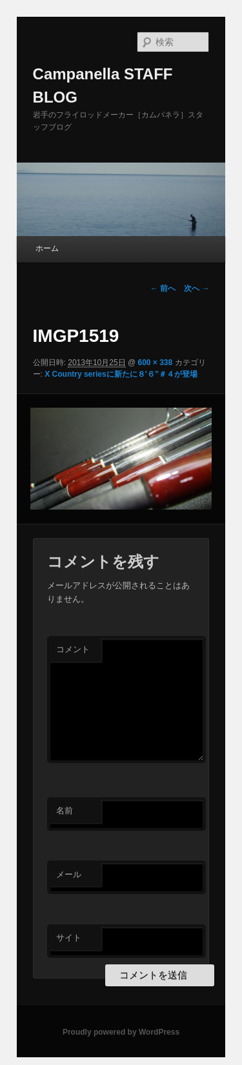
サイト (68, 937)
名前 (64, 810)
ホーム (47, 248)
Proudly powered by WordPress (121, 1032)
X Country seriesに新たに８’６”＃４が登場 (121, 374)
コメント (73, 649)
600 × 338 (154, 362)
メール (68, 874)
